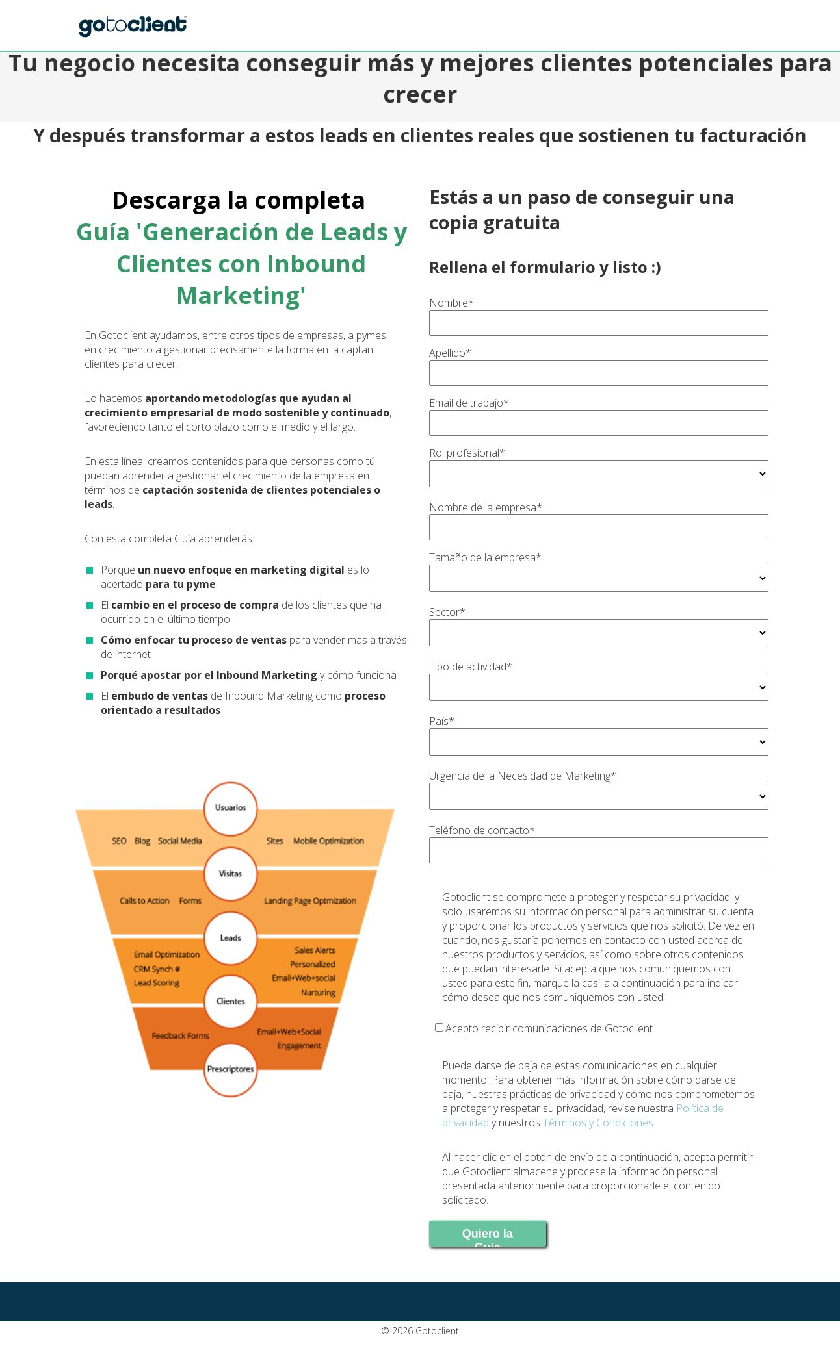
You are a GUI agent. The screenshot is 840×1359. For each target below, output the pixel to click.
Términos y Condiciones (598, 1122)
